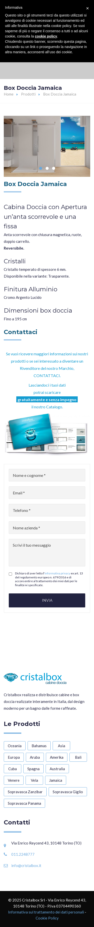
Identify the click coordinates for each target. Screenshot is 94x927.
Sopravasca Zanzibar (25, 791)
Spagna (33, 768)
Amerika (56, 757)
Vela (34, 780)
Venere (14, 780)
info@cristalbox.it (26, 865)
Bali (78, 757)
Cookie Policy (47, 918)
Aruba (35, 757)
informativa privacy (57, 573)
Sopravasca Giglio (68, 791)
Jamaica (55, 780)
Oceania (15, 745)
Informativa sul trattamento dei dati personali (46, 912)
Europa (14, 757)
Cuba (12, 768)
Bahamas (39, 745)
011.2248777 (23, 854)
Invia (47, 600)
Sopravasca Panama (24, 803)
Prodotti (28, 94)
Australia (57, 768)
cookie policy (46, 36)
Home (9, 94)
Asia (61, 745)
